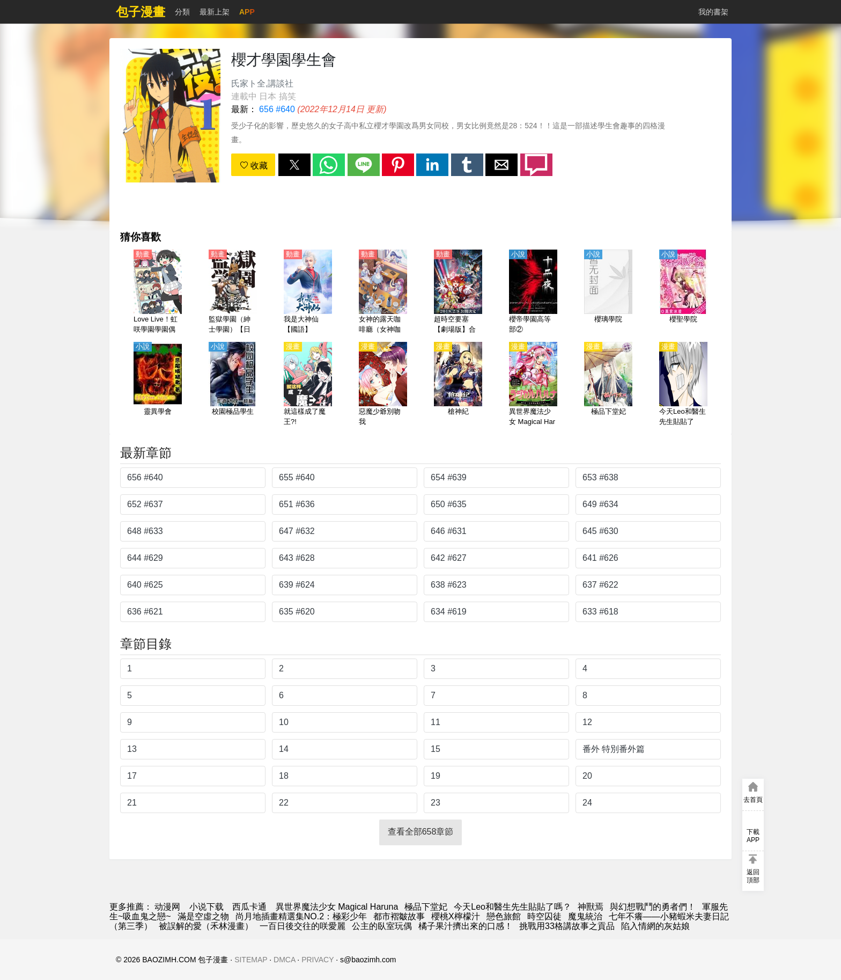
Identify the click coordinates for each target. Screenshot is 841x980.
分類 (182, 12)
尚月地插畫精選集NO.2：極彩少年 (301, 916)
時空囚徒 (544, 916)
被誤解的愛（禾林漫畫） (206, 926)
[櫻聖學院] (683, 292)
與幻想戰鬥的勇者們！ (653, 906)
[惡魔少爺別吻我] (383, 385)
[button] (294, 164)
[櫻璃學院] (608, 292)
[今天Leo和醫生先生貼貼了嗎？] (683, 385)
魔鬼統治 (585, 916)
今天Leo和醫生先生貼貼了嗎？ (512, 906)
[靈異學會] (158, 385)
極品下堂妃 (425, 906)
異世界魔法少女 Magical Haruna (337, 906)
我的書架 (713, 12)
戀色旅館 (503, 916)
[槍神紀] (458, 385)
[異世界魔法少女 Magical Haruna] (533, 385)
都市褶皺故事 (399, 916)
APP (247, 12)
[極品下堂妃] (608, 385)
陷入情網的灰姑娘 (655, 926)
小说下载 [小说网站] (206, 906)
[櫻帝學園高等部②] (533, 292)
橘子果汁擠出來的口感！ (465, 926)
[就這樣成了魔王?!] (308, 385)
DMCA (284, 959)
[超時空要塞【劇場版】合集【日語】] (458, 292)
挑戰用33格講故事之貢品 (567, 926)
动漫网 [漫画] (167, 906)
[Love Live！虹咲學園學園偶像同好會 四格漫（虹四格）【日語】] (158, 292)
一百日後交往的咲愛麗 (302, 926)
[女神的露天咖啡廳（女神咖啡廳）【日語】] (383, 292)
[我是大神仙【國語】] (308, 292)
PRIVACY (317, 959)
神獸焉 (590, 906)
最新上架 (215, 12)
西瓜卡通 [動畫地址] (249, 906)
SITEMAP (250, 959)
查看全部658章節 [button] (421, 831)
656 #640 (277, 109)
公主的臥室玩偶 (382, 926)
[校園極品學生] (233, 385)
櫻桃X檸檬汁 (455, 916)
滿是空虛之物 (203, 916)
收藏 (254, 165)
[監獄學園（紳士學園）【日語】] (233, 292)
